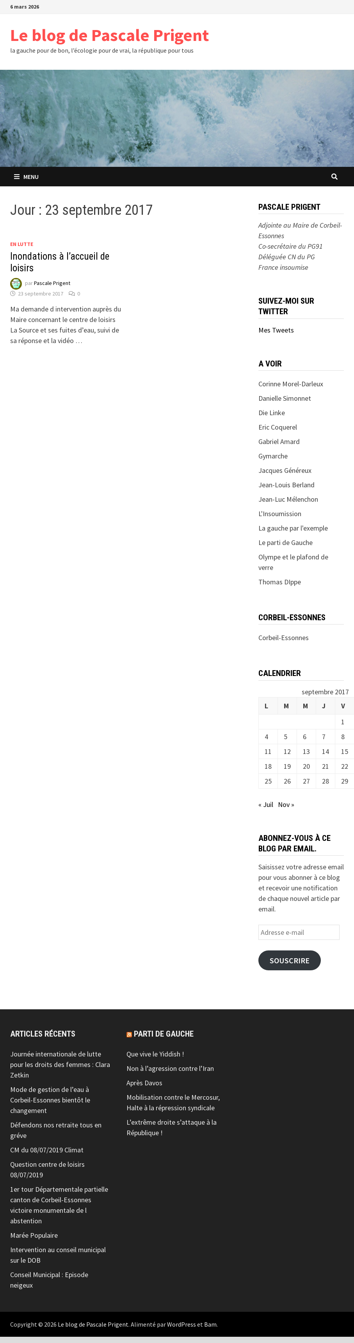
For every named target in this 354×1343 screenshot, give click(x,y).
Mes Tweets (276, 330)
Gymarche (273, 455)
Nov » (286, 804)
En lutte (21, 244)
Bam (210, 1324)
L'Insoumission (279, 513)
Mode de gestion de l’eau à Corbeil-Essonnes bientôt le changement (50, 1100)
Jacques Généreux (284, 470)
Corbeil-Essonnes (283, 637)
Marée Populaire (34, 1235)
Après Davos (144, 1082)
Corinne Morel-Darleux (290, 383)
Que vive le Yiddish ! (155, 1053)
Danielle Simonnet (284, 398)
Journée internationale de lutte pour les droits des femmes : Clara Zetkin (60, 1064)
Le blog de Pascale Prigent (109, 35)
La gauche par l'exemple (293, 528)
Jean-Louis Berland (286, 484)
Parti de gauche (164, 1034)
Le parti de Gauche (285, 542)
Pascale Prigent (52, 283)
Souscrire (290, 960)
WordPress (181, 1324)
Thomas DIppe (279, 581)
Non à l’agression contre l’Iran (170, 1068)
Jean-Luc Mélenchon (288, 499)
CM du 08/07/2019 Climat (47, 1149)
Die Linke (271, 412)
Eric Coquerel (277, 427)
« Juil (265, 804)
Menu (26, 176)
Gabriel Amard (279, 441)
